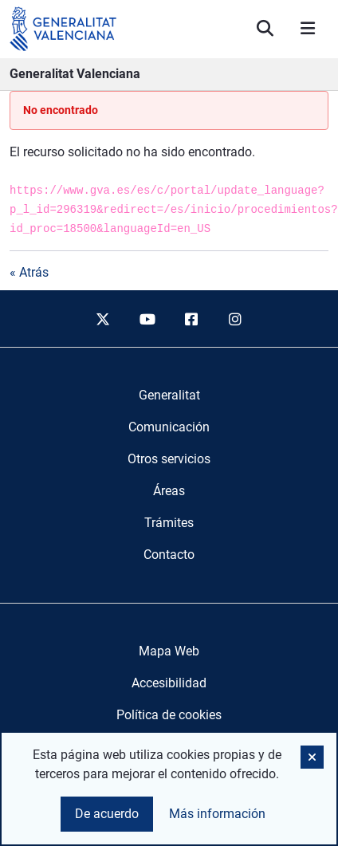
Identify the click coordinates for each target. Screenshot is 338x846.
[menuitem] (169, 395)
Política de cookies (169, 714)
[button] (312, 757)
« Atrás (29, 272)
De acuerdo (107, 813)
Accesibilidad (169, 683)
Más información (217, 813)
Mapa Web (169, 651)
